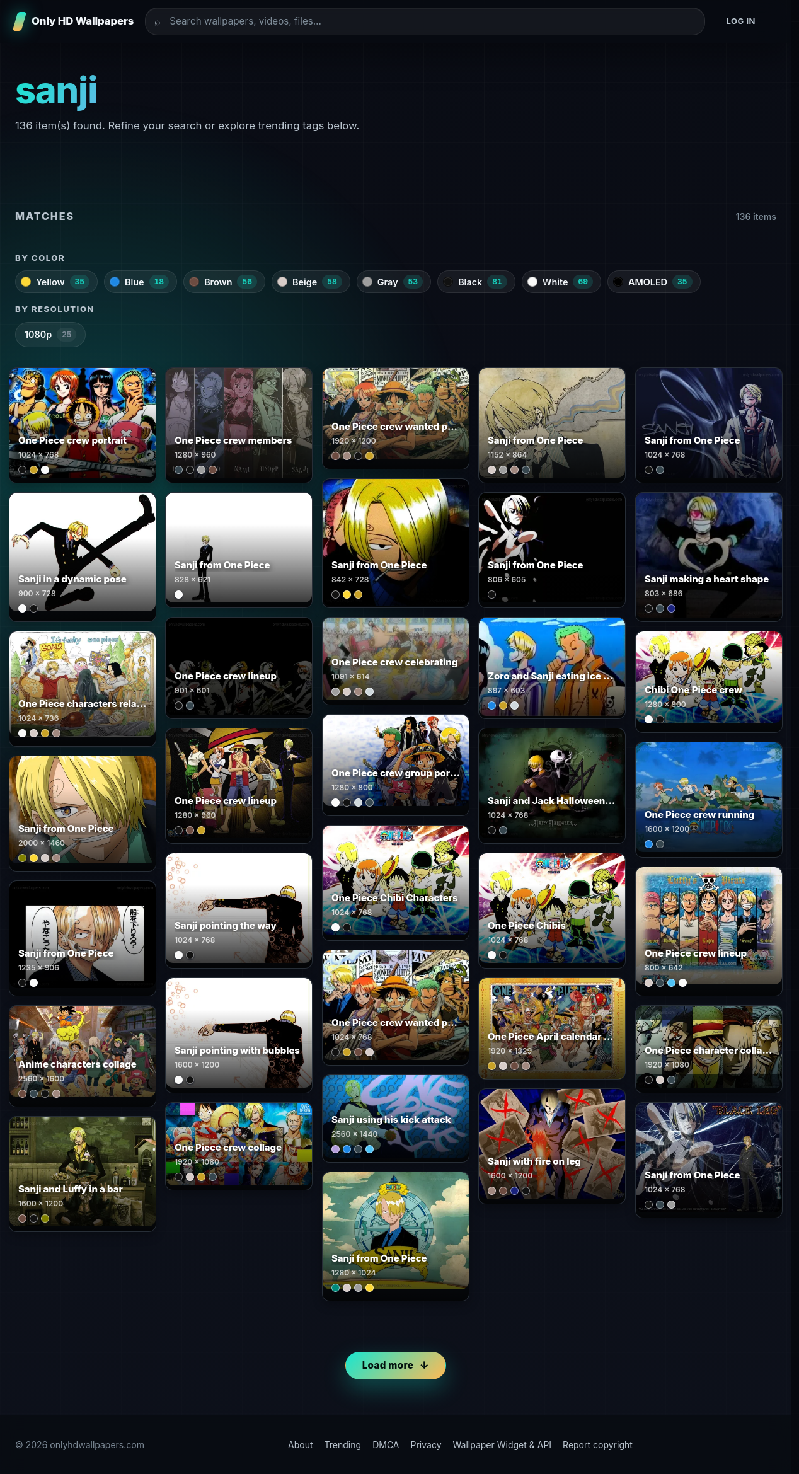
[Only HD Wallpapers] (74, 21)
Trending (343, 1444)
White (560, 282)
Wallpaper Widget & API (502, 1444)
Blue (139, 282)
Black (475, 282)
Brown (223, 282)
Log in (741, 21)
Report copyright (598, 1444)
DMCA (385, 1444)
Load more (387, 1365)
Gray (392, 282)
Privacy (426, 1444)
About (300, 1444)
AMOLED (653, 282)
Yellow (55, 282)
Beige (309, 282)
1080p (50, 335)
